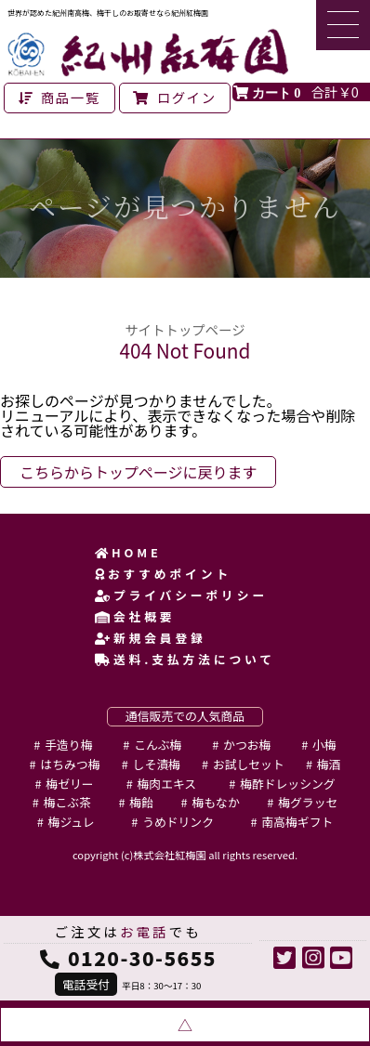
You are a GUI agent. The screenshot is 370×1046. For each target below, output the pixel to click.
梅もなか (216, 802)
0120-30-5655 (142, 958)
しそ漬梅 (156, 764)
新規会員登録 (150, 638)
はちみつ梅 (69, 764)
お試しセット (248, 764)
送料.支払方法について (185, 659)
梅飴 (141, 802)
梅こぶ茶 (67, 802)
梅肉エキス (167, 783)
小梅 (324, 744)
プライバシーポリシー (181, 595)
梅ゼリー (69, 783)
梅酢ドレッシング (287, 783)
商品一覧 (59, 97)
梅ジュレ (71, 821)
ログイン (175, 97)
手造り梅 (68, 744)
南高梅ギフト (297, 821)
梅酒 (329, 764)
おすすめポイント (163, 573)
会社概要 (135, 616)
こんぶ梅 (157, 744)
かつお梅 (247, 744)
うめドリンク (178, 821)
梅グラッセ (307, 802)
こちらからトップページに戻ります (139, 472)
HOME (128, 552)
